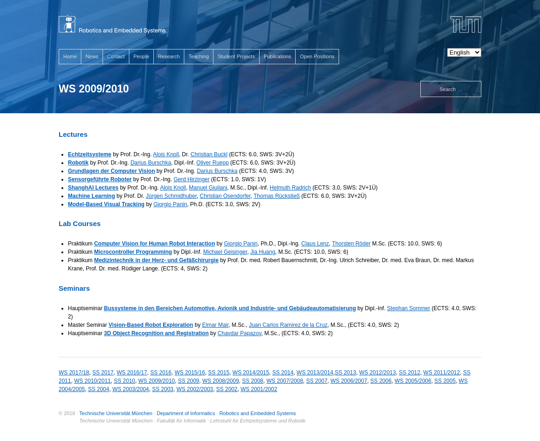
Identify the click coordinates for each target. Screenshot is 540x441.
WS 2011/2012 (441, 372)
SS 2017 (103, 372)
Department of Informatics (186, 413)
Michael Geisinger (225, 252)
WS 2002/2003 (194, 389)
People (141, 56)
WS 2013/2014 (315, 372)
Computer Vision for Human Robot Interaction (154, 243)
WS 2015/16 (190, 372)
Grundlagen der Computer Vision (111, 171)
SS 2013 (345, 372)
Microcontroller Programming (133, 252)
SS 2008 (252, 381)
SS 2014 (282, 372)
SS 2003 (162, 389)
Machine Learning (91, 196)
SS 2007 (317, 381)
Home (70, 56)
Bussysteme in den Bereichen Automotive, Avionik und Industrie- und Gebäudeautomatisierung (230, 308)
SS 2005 (444, 381)
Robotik (78, 162)
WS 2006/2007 (349, 381)
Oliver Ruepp (212, 162)
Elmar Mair (215, 325)
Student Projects (236, 56)
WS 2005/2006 (412, 381)
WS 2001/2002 (259, 389)
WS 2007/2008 (285, 381)
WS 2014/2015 (250, 372)
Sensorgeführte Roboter (100, 179)
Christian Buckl (208, 154)
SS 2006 (381, 381)
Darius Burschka (150, 162)
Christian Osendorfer (225, 196)
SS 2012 (409, 372)
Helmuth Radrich (290, 187)
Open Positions (317, 56)
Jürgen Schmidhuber (171, 196)
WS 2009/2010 (156, 381)
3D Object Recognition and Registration (156, 333)
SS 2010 (124, 381)
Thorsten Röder (351, 243)
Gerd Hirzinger (192, 179)
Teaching (198, 56)
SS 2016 (160, 372)
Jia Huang (262, 252)
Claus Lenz (315, 243)
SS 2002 (226, 389)
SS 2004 (98, 389)
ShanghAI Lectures (93, 187)
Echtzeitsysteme (89, 154)
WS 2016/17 (131, 372)
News (91, 56)
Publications (277, 56)
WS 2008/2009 (220, 381)
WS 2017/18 (74, 372)
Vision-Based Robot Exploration (151, 325)
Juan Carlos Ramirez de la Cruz (288, 325)
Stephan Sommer (408, 308)
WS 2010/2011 (92, 381)
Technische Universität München (115, 413)
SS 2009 (188, 381)
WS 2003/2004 (130, 389)
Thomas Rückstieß (277, 196)
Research (169, 56)
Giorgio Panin (170, 204)
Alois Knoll (166, 154)
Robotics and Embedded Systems (257, 413)
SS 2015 (219, 372)
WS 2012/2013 (377, 372)
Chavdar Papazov (239, 333)
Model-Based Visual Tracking (106, 204)
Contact (116, 56)
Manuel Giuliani (208, 187)
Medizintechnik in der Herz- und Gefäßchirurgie (156, 260)
